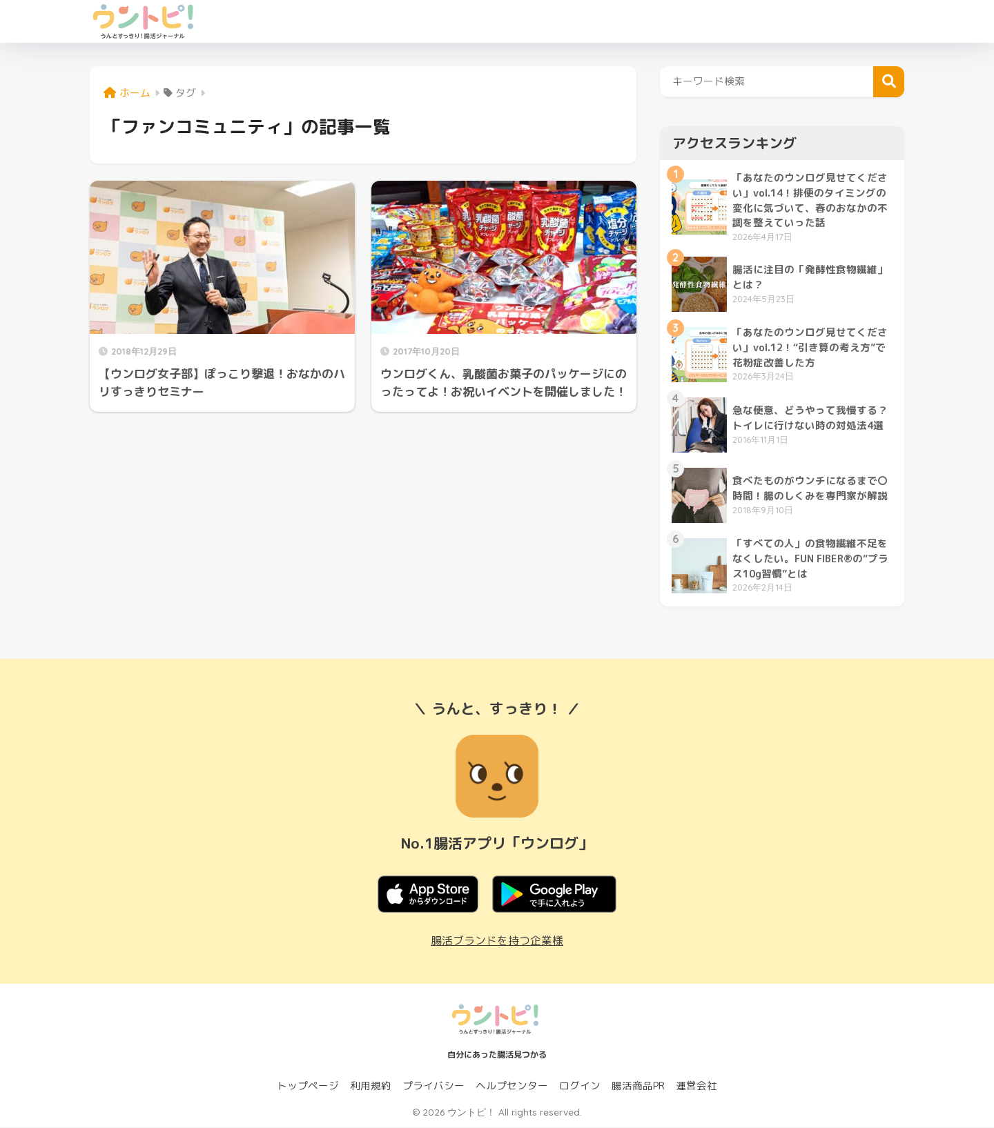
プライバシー (433, 1087)
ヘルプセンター (512, 1087)
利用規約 (370, 1087)
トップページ (308, 1087)
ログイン (580, 1087)
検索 (888, 81)
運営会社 (696, 1087)
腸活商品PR (638, 1087)
